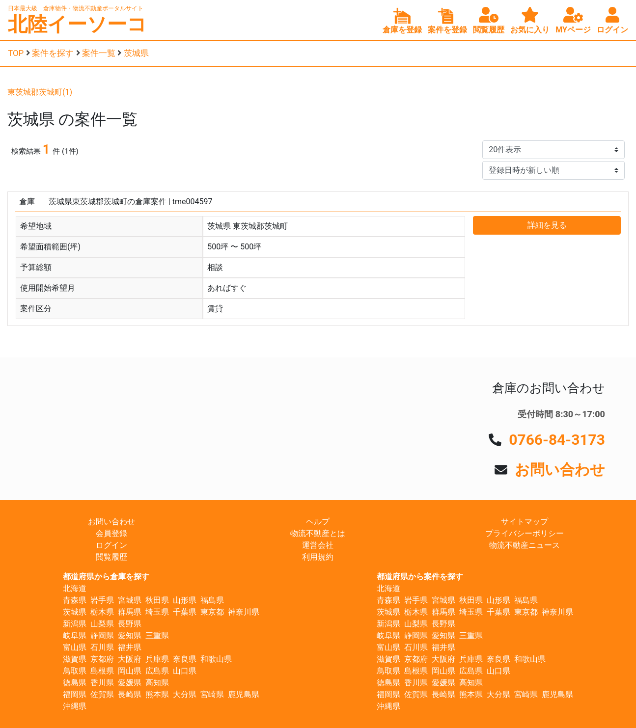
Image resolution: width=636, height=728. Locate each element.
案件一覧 (98, 53)
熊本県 (157, 694)
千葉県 (184, 612)
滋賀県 (74, 659)
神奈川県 (243, 612)
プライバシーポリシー (524, 533)
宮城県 (129, 600)
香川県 (102, 682)
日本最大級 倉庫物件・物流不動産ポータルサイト (75, 8)
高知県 (157, 682)
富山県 (74, 647)
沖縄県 (74, 706)
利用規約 (317, 557)
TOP (16, 53)
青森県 (74, 600)
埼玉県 (157, 612)
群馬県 (129, 612)
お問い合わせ (560, 469)
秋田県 (157, 600)
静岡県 (102, 635)
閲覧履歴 (111, 557)
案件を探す (53, 53)
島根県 (102, 670)
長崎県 (129, 694)
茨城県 (136, 53)
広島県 (157, 670)
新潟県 (74, 623)
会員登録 (111, 533)
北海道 (74, 588)
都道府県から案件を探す (420, 576)
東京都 (212, 612)
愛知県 (129, 635)
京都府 (102, 659)
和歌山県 (216, 659)
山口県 (184, 670)
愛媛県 (129, 682)
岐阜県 (74, 635)
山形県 (184, 600)
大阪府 (129, 659)
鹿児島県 (243, 694)
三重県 (157, 635)
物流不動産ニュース (524, 545)
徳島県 (74, 682)
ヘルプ (318, 521)
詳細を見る (547, 225)
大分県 (184, 694)
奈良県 (184, 659)
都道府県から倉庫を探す (106, 576)
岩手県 (102, 600)
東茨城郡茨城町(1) (39, 92)
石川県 (102, 647)
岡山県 (129, 670)
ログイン (111, 545)
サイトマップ (524, 521)
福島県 (212, 600)
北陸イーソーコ (77, 24)
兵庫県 (157, 659)
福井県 (129, 647)
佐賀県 (102, 694)
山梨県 (102, 623)
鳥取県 (74, 670)
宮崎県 (212, 694)
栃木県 (102, 612)
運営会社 (317, 545)
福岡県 (74, 694)
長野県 (129, 623)
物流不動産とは (317, 533)
